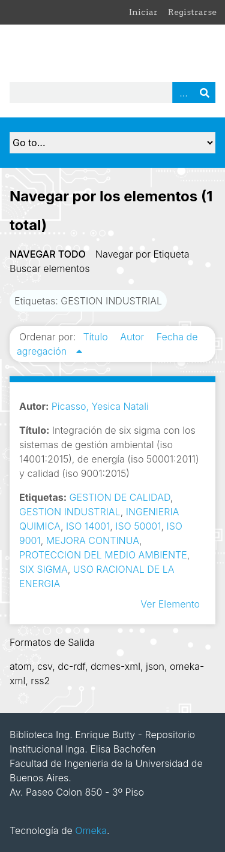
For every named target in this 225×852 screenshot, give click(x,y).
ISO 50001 (138, 526)
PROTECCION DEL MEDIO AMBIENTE (103, 555)
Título (96, 337)
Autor (133, 337)
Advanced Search (183, 92)
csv (44, 666)
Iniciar (143, 12)
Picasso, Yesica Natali (100, 406)
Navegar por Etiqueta (142, 254)
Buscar (204, 92)
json (155, 666)
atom (21, 666)
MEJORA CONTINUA (92, 540)
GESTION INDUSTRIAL (70, 512)
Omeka (91, 830)
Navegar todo (48, 254)
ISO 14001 (88, 526)
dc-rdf (71, 666)
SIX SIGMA (43, 569)
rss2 (40, 681)
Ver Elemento (170, 604)
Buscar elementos (50, 268)
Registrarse (192, 12)
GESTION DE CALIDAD (120, 497)
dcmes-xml (115, 666)
